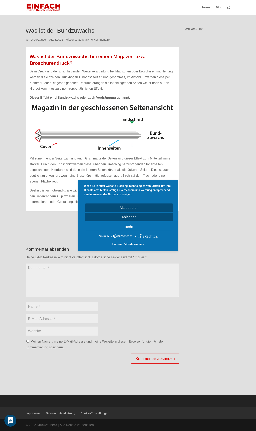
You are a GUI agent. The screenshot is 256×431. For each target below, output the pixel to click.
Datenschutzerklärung (60, 413)
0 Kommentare (100, 39)
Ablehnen (128, 217)
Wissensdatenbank (77, 39)
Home (206, 7)
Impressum (33, 413)
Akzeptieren (129, 207)
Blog (219, 7)
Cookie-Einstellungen (95, 413)
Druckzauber (39, 39)
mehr (129, 226)
